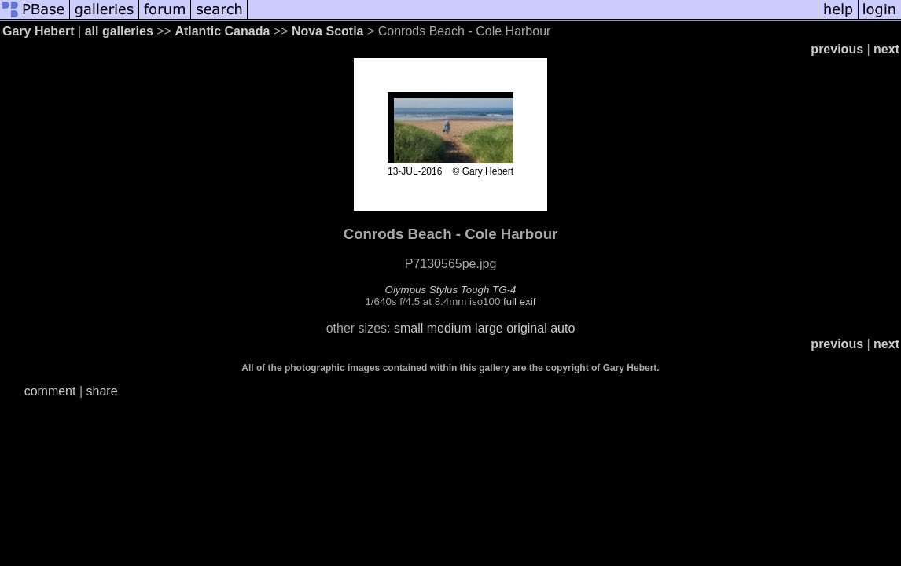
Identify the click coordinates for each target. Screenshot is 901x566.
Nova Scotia (328, 31)
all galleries (119, 31)
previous (837, 49)
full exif (519, 301)
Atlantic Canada (222, 31)
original (526, 328)
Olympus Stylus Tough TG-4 (451, 290)
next (886, 49)
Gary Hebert (38, 31)
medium (449, 328)
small (408, 328)
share (102, 391)
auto (562, 328)
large (489, 328)
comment (50, 391)
